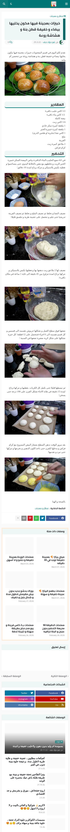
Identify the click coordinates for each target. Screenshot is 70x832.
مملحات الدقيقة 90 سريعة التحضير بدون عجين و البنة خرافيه (53, 628)
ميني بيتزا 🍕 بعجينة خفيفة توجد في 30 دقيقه (53, 560)
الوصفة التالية (59, 676)
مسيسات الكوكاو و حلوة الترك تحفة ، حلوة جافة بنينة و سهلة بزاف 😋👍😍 (25, 821)
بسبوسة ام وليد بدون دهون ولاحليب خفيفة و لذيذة (38, 746)
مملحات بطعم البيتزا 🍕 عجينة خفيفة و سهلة (51, 592)
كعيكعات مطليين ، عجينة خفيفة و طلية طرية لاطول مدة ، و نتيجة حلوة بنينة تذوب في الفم (25, 761)
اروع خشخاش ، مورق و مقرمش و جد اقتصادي (26, 792)
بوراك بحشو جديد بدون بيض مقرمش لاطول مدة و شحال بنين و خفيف (20, 594)
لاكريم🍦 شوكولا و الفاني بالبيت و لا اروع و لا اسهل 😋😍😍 (27, 807)
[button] (66, 4)
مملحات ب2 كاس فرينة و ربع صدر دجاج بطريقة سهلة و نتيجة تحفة (20, 628)
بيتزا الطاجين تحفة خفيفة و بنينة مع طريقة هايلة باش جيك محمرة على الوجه (27, 777)
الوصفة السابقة (12, 676)
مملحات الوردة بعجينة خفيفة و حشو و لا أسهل (20, 558)
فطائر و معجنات (56, 16)
